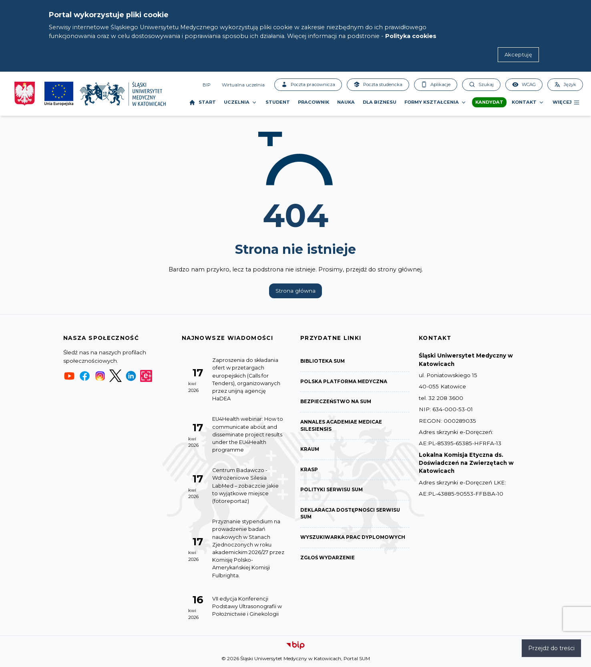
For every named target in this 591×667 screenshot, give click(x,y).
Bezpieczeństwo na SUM (336, 402)
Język (565, 84)
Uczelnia (240, 102)
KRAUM (310, 450)
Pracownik (313, 102)
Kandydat (489, 102)
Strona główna (295, 290)
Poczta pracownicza (308, 84)
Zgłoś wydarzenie (327, 560)
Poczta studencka (378, 84)
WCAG (524, 84)
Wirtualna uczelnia (243, 85)
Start (202, 102)
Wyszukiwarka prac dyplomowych (353, 539)
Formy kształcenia (435, 102)
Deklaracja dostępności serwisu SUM (350, 515)
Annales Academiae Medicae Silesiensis (341, 426)
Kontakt (528, 102)
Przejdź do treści (551, 648)
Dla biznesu (379, 102)
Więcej (566, 102)
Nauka (346, 102)
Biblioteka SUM (323, 361)
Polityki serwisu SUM (332, 491)
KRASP (309, 471)
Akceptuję (518, 55)
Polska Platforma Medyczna (344, 382)
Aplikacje (435, 84)
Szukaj (481, 84)
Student (277, 102)
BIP (207, 85)
